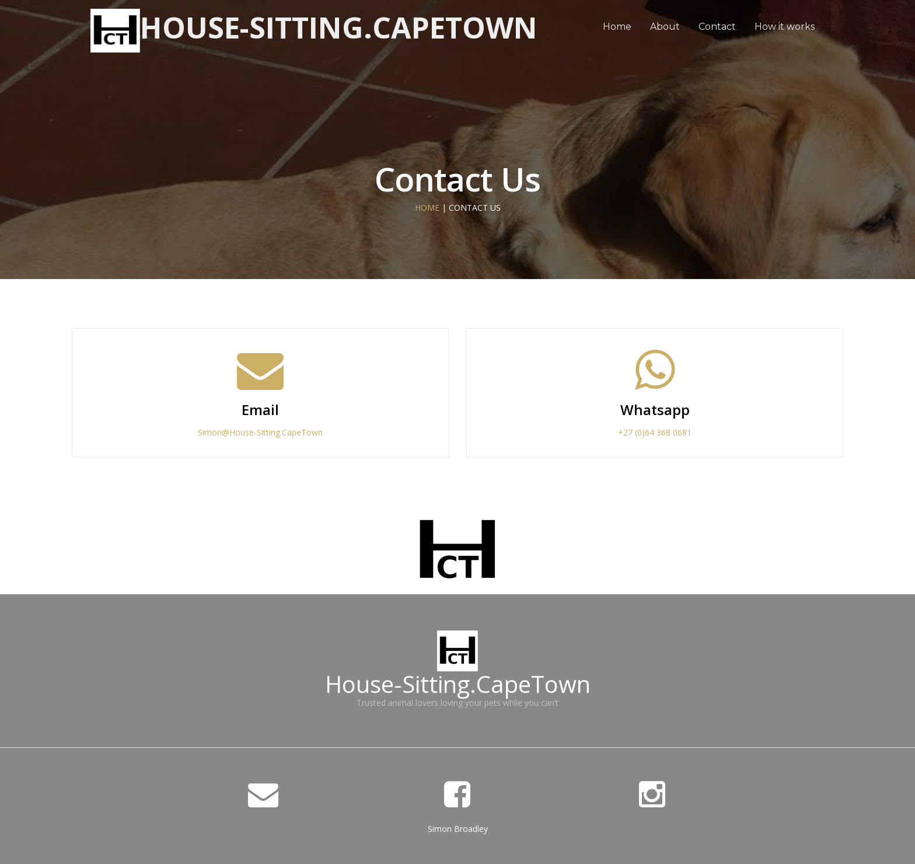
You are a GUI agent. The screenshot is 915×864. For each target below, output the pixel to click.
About (665, 26)
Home (617, 26)
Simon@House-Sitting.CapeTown (260, 432)
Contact (717, 26)
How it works (785, 26)
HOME (427, 207)
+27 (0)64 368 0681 (655, 432)
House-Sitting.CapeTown (338, 27)
